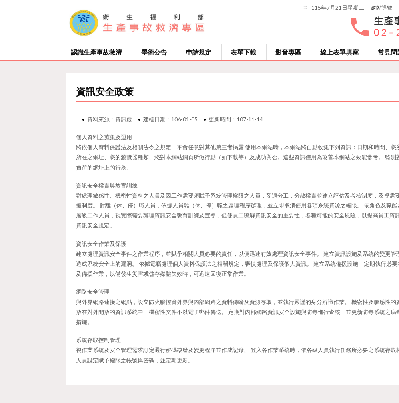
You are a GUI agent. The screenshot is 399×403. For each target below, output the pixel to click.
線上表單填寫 (339, 52)
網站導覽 (381, 7)
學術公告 (154, 52)
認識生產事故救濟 (96, 52)
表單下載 (243, 52)
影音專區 (288, 52)
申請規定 (198, 52)
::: (305, 7)
